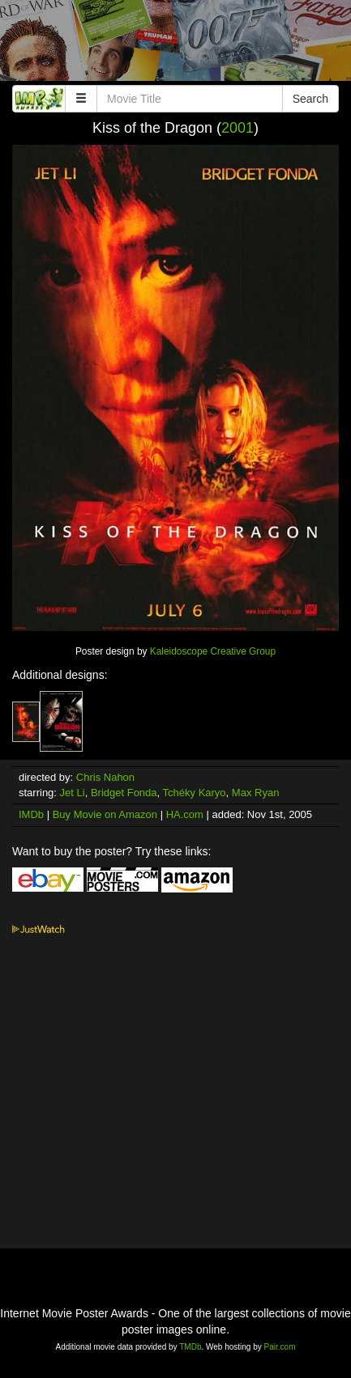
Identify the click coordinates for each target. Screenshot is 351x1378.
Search (310, 98)
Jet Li (72, 793)
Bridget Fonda (124, 793)
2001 (237, 128)
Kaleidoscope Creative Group (213, 651)
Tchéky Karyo (194, 793)
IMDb (31, 814)
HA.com (184, 814)
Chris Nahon (105, 777)
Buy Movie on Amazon (105, 814)
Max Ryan (256, 793)
